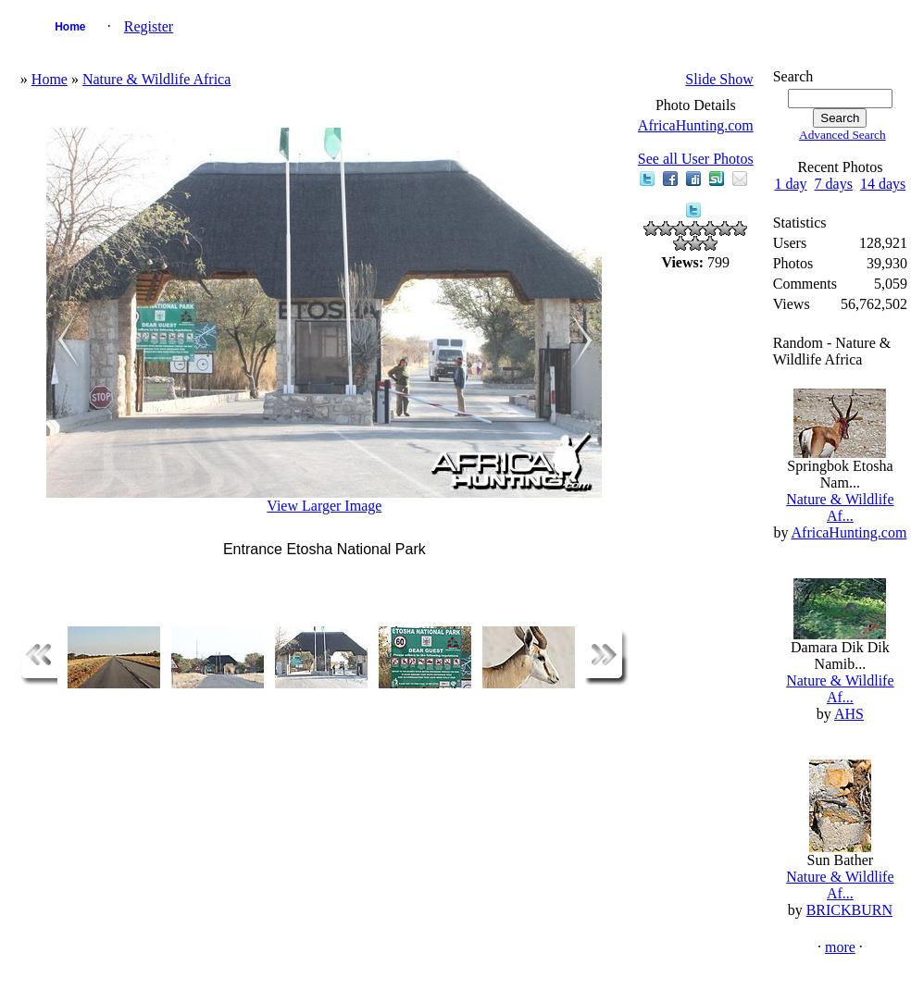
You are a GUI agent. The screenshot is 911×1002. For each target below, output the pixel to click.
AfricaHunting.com (696, 125)
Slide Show (719, 79)
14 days (882, 184)
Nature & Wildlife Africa (156, 79)
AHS (849, 714)
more (840, 947)
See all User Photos (696, 159)
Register (148, 26)
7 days (834, 184)
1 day (790, 184)
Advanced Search (842, 135)
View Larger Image (324, 505)
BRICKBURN (849, 910)
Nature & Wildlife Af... (839, 507)
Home (70, 26)
